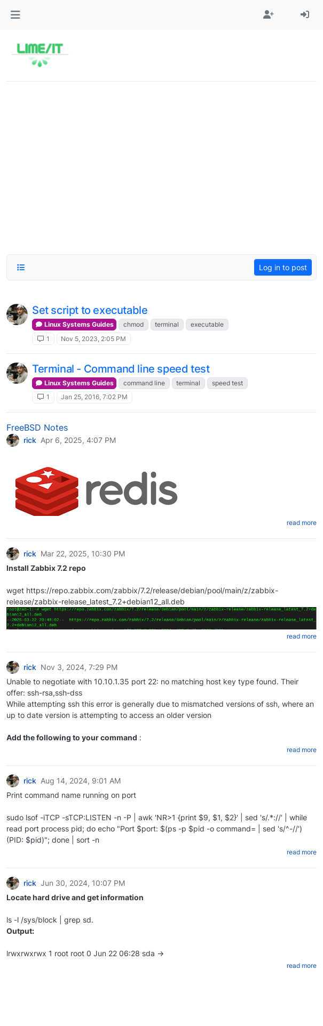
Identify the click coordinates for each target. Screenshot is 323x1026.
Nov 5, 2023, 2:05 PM (93, 339)
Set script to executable (89, 310)
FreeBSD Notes (37, 427)
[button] (15, 15)
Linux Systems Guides (74, 324)
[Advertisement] (161, 164)
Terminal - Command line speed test (120, 368)
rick (29, 440)
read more (302, 523)
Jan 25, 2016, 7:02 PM (94, 397)
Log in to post (283, 267)
